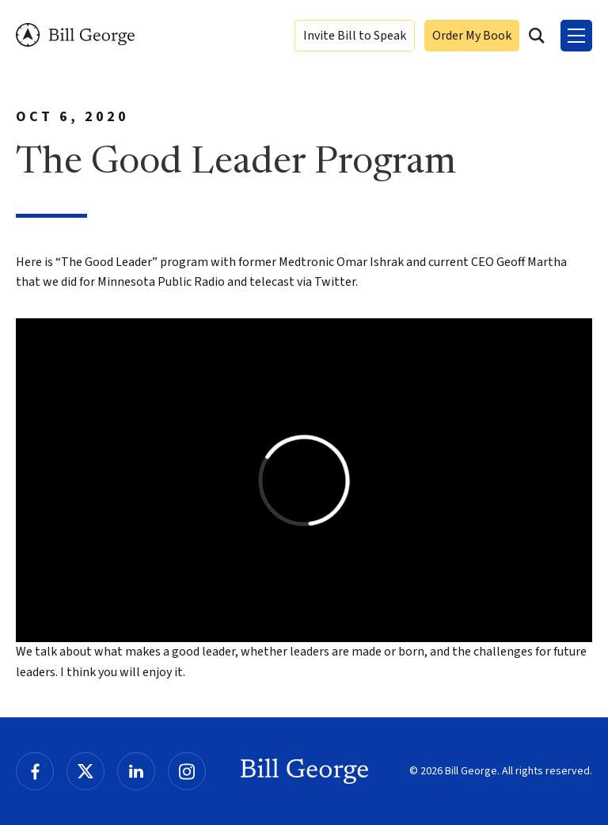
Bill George (75, 35)
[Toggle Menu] (576, 35)
